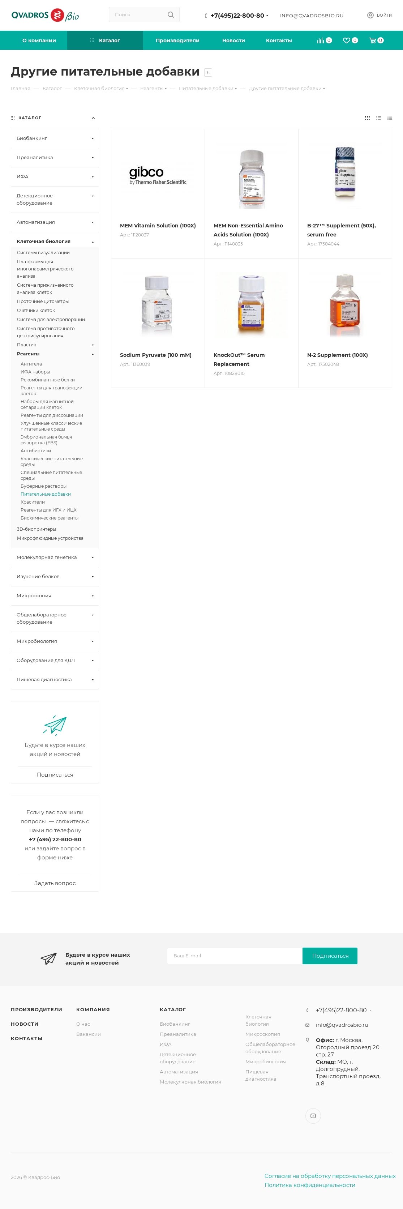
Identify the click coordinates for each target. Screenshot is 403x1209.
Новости (25, 1024)
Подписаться (330, 955)
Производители (36, 1009)
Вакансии (88, 1034)
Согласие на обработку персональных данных (330, 1175)
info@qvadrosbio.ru (312, 15)
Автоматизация (179, 1072)
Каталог (173, 1009)
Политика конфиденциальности (310, 1185)
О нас (83, 1024)
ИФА (166, 1044)
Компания (93, 1009)
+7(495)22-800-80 (237, 15)
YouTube (313, 1116)
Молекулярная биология (190, 1082)
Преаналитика (178, 1034)
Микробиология (265, 1061)
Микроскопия (262, 1034)
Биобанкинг (175, 1024)
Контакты (26, 1038)
